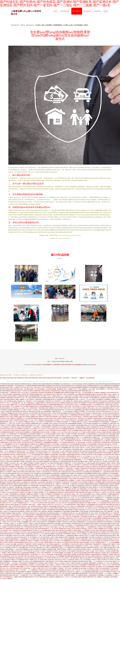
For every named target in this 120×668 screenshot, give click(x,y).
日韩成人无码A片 (64, 415)
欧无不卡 (83, 435)
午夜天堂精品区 (89, 499)
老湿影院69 (49, 466)
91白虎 (2, 489)
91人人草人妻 (52, 528)
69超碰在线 (55, 427)
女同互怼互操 (109, 392)
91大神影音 (114, 571)
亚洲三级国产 (75, 397)
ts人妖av (115, 527)
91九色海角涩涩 (12, 511)
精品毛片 (2, 544)
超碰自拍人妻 (33, 477)
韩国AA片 (90, 558)
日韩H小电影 (3, 532)
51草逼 (66, 492)
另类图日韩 (81, 575)
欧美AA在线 (65, 458)
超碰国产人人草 (90, 415)
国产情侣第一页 (79, 440)
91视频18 (12, 418)
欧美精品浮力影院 (36, 506)
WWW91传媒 (48, 418)
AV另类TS (43, 551)
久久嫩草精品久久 (30, 403)
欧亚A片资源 (60, 446)
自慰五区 (4, 497)
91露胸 (53, 411)
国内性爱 (105, 485)
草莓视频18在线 (63, 480)
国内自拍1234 (45, 478)
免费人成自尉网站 (58, 468)
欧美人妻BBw (80, 544)
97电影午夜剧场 (69, 420)
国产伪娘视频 (24, 446)
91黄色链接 (93, 427)
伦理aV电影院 (21, 471)
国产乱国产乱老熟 (113, 454)
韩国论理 (104, 482)
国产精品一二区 (78, 437)
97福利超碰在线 (98, 558)
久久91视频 (82, 432)
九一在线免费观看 (7, 444)
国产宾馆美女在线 (25, 568)
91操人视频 (103, 547)
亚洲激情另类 (35, 573)
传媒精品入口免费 (40, 466)
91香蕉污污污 (9, 435)
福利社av (97, 547)
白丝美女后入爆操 (101, 432)
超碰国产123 (26, 485)
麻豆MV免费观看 (23, 549)
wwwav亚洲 (107, 506)
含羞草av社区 (82, 396)
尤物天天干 (21, 561)
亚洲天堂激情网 (46, 409)
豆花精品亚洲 (96, 442)
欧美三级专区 (74, 564)
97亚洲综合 (104, 559)
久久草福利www (99, 496)
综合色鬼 (106, 444)
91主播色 (74, 530)
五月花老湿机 (66, 546)
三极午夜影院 (38, 442)
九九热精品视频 (107, 447)
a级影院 (28, 571)
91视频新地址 (18, 501)
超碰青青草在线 (10, 528)
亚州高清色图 (90, 396)
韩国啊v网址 (96, 490)
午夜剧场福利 (9, 397)
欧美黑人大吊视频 (50, 432)
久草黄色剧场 (20, 396)
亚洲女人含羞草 (90, 447)
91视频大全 (104, 480)
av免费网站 (71, 480)
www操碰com (29, 518)
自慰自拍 (65, 482)
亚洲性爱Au (6, 427)
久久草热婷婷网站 (38, 468)
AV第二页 (76, 518)
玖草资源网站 (65, 544)
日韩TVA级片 (32, 521)
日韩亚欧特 (11, 501)
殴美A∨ (86, 575)
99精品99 (69, 549)
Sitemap (94, 364)
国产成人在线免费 (84, 523)
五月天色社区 (96, 492)
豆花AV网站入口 (37, 427)
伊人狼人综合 (75, 477)
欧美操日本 (17, 532)
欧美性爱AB (66, 566)
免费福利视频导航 (28, 480)
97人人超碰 (103, 471)
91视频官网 (45, 446)
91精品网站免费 (70, 454)
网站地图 (91, 378)
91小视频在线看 (69, 547)
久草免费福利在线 (47, 458)
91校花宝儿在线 (46, 504)
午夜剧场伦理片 (54, 456)
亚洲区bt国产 (24, 420)
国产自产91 (98, 430)
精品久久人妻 (63, 489)
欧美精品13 (6, 566)
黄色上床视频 (111, 551)
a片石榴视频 (97, 482)
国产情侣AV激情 (108, 504)
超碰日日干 (45, 521)
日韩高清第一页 (18, 435)
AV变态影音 (10, 527)
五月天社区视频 (43, 449)
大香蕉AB (8, 446)
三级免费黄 (111, 409)
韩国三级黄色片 (81, 504)
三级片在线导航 (77, 549)
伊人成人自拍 (45, 556)
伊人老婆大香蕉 (112, 423)
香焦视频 (8, 513)
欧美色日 (87, 420)
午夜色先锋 (6, 399)
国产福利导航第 (84, 501)
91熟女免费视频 (27, 465)
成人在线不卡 (111, 480)
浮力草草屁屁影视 (7, 577)
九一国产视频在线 (75, 435)
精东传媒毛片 (96, 532)
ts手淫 (12, 556)
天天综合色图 (62, 427)
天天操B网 (48, 535)
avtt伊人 (88, 478)
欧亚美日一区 (103, 551)
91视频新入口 (22, 399)
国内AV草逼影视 (96, 480)
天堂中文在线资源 (25, 423)
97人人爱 (104, 416)
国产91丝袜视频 (62, 428)
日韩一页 (24, 397)
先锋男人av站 (78, 559)
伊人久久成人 (113, 411)
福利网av (24, 499)
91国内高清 (15, 530)
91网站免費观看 (13, 415)
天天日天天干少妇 (38, 456)
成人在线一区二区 (79, 456)
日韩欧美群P (38, 399)
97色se (10, 449)
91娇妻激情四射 (96, 440)
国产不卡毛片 (60, 558)
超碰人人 (62, 547)
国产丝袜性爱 (8, 489)
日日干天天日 (109, 477)
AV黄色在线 (100, 444)
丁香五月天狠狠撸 (14, 406)
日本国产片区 (93, 525)
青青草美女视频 (111, 482)
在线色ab (68, 449)
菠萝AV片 (112, 558)
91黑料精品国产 (13, 434)
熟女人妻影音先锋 (74, 471)
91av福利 (2, 446)
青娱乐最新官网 (4, 575)
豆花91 (35, 502)
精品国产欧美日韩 (72, 461)
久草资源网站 (99, 399)
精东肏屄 (15, 492)
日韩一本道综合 (96, 494)
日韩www (108, 520)
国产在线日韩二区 (64, 551)
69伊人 (41, 423)
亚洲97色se (76, 540)
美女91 (55, 399)
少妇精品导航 (95, 549)
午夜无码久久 (48, 489)
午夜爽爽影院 (31, 563)
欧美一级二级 (21, 403)
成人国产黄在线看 (107, 521)
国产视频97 (61, 535)
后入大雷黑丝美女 (101, 434)
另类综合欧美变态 (50, 477)
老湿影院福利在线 (89, 484)
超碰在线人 (9, 408)
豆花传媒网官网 (50, 509)
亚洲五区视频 (20, 496)
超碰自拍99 (42, 561)
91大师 (74, 465)
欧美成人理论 (114, 490)
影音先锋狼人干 (66, 421)
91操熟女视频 (67, 397)
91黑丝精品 (105, 509)
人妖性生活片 (61, 470)
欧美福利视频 (23, 444)
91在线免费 (5, 564)
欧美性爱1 (89, 404)
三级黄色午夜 (69, 434)
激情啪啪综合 (70, 440)
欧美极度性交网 (47, 461)
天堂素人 (10, 458)
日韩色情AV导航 (77, 451)
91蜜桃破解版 (77, 409)
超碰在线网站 (35, 447)
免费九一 (82, 449)
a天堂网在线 (44, 506)
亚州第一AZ (24, 451)
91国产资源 (9, 420)
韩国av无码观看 (48, 468)
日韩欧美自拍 (68, 451)
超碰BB (76, 535)
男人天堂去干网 (58, 408)
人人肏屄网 (76, 468)
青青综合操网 (79, 470)
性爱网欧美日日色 (12, 413)
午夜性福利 (83, 547)
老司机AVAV (88, 485)
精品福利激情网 (21, 452)
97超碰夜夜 (57, 577)
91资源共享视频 (13, 564)
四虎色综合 (26, 513)
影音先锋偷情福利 (42, 528)
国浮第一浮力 (94, 515)
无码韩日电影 (60, 506)
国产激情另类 (91, 468)
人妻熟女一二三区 (9, 490)
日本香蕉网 (107, 571)
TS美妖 (112, 564)
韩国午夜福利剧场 (100, 463)
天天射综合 (73, 544)
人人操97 (13, 456)
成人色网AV (19, 421)
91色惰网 (42, 573)
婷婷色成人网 (86, 520)
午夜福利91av (78, 413)
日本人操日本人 (40, 421)
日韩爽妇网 (115, 499)
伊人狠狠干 (21, 492)
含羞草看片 (29, 401)
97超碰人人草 (59, 496)
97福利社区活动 (114, 570)
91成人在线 (53, 439)
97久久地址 (109, 492)
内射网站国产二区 (49, 552)
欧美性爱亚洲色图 (95, 409)
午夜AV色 (68, 516)
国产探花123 (76, 509)
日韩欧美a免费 (34, 485)
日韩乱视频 (57, 523)
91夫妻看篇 (104, 423)
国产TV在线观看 (105, 439)
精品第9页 (30, 530)
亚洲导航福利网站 (19, 542)
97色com (116, 530)
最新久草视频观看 (100, 484)
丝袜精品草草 (62, 571)
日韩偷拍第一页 (17, 465)
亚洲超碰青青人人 (79, 459)
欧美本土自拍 (77, 482)
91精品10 (95, 454)
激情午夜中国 (59, 530)
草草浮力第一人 (78, 392)
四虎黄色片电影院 (65, 403)
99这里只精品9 (36, 435)
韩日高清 (18, 506)
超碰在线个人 (57, 544)
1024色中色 (38, 556)
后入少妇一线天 (32, 420)
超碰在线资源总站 (49, 420)
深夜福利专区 (50, 551)
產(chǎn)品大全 (77, 11)
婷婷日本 (47, 499)
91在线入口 (30, 499)
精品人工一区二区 (28, 454)
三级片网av (6, 523)
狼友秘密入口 (54, 499)
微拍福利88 (71, 428)
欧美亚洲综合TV (48, 471)
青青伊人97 (59, 540)
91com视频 (43, 509)
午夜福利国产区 (50, 485)
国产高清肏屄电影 (9, 558)
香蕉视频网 (109, 527)
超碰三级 (71, 515)
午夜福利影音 (20, 468)
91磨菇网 (73, 554)
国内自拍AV (62, 425)
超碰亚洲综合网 (103, 535)
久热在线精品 (75, 449)
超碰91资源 (13, 525)
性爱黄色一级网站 (11, 471)
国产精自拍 (18, 451)
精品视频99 (79, 546)
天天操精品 (35, 492)
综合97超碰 (22, 546)
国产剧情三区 (73, 485)
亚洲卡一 (22, 439)
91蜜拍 (82, 452)
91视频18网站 (74, 573)
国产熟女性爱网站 (94, 421)
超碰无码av (101, 420)
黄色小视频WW (47, 546)
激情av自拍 (12, 575)
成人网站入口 (27, 392)
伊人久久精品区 (46, 558)
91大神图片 (39, 415)
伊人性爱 (50, 508)
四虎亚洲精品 (49, 437)
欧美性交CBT (73, 418)
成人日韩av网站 (113, 470)
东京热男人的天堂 (25, 430)
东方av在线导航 (23, 504)
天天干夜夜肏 (57, 421)
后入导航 (83, 406)
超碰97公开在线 (103, 454)
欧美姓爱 (26, 428)
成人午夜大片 (6, 459)
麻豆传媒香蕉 (3, 449)
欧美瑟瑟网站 (92, 444)
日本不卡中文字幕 (53, 480)
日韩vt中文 (85, 556)
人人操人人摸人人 (52, 465)
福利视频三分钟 (88, 530)
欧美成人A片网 (17, 563)
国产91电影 (63, 394)
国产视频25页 (99, 465)
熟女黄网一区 (83, 509)
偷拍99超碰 (29, 425)
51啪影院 (36, 499)
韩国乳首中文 (5, 468)
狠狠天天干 (14, 559)
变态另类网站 (3, 396)
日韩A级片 (106, 437)
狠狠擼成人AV (18, 409)
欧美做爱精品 (67, 477)
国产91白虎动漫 (88, 446)
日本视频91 (90, 482)
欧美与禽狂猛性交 (15, 568)
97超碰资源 (98, 542)
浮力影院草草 (16, 420)
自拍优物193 (109, 489)
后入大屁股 (105, 406)
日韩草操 (58, 521)
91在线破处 (75, 568)
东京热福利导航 (6, 551)
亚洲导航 (34, 397)
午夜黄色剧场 (55, 452)
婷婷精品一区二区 (43, 492)
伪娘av (45, 508)
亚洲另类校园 (40, 566)
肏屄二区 (20, 392)
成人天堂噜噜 (95, 392)
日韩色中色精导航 (34, 549)
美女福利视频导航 (46, 473)
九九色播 (27, 418)
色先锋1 (20, 413)
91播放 (6, 540)
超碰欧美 (46, 566)
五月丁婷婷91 (46, 547)
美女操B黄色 (107, 523)
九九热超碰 (98, 415)
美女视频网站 (26, 432)
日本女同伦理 (16, 449)
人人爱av (9, 423)
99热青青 (88, 423)
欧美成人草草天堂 (33, 533)
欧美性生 (72, 546)
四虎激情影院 (91, 564)
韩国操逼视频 (53, 470)
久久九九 (41, 533)
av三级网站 (26, 501)
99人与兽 (68, 430)
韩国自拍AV (29, 461)
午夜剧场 (27, 509)
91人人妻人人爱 (108, 563)
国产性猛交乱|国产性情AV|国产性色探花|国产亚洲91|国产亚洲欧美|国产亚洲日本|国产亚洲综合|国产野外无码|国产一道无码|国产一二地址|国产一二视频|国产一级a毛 (44, 378)
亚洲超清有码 (89, 577)
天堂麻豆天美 (70, 427)
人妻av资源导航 (10, 520)
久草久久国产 (36, 425)
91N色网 (67, 435)
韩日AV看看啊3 (40, 444)
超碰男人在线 (33, 516)
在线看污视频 (22, 497)
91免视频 (84, 482)
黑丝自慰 (50, 554)
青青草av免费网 (30, 416)
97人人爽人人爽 (40, 535)
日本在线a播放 (79, 425)
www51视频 (32, 458)
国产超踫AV (63, 452)
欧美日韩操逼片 (44, 525)
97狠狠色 (113, 439)
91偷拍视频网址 (4, 415)
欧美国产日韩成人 (86, 549)
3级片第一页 (43, 465)
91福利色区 (74, 484)
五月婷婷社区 (99, 506)
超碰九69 (116, 554)
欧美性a (11, 542)
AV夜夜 (88, 432)
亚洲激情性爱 (84, 513)
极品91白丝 (91, 508)
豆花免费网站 (107, 399)
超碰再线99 (26, 477)
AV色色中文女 (28, 561)
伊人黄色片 (48, 532)
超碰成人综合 (44, 564)
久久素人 (15, 470)
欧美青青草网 (10, 440)
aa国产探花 (65, 520)
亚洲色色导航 (80, 466)
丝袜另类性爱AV (97, 418)
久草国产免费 (3, 466)
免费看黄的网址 (54, 547)
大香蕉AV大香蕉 (95, 559)
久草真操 (69, 452)
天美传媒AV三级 (45, 435)
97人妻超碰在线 (34, 440)
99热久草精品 (104, 540)
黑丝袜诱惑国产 (47, 427)
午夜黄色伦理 (55, 489)
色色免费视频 (69, 399)
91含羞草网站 (5, 454)
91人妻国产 (34, 430)
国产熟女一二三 (25, 570)
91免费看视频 (73, 415)
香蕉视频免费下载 (25, 490)
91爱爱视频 (22, 494)
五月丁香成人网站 (92, 489)
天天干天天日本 (55, 504)
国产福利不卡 (97, 461)
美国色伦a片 (27, 484)
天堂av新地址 (86, 413)
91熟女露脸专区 (49, 482)
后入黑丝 (87, 427)
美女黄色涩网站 (12, 396)
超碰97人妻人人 (108, 394)
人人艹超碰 (107, 573)
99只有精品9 (114, 415)
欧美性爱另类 (59, 477)
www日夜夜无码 (114, 459)
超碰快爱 (115, 468)
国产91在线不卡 (86, 551)
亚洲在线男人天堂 (28, 473)
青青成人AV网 (113, 508)
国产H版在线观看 (14, 411)
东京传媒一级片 (61, 516)
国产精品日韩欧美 (50, 502)
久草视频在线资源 (79, 427)
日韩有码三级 (28, 511)
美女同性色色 (82, 561)
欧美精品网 (103, 502)
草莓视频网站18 (58, 511)
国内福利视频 (24, 437)
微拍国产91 (31, 466)
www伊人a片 (55, 415)
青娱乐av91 (67, 497)
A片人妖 (40, 537)
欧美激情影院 (16, 461)
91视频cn (18, 533)
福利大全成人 (94, 478)
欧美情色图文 (3, 501)
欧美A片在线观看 (86, 480)
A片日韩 (47, 428)
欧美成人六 (60, 566)
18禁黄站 (6, 539)
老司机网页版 (81, 496)
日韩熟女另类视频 (18, 484)
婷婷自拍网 (90, 552)
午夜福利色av (13, 392)
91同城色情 (3, 384)
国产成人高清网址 (73, 396)
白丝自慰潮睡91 (83, 564)
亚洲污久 (5, 478)
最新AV (27, 396)
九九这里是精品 (25, 440)
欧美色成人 (79, 416)
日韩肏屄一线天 (57, 501)
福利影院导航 (98, 452)
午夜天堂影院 (113, 577)
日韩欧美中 (107, 440)
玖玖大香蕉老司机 (26, 573)
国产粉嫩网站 (65, 487)
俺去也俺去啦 (50, 513)
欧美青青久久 (36, 554)
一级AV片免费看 (4, 439)
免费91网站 (106, 558)
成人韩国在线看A (82, 489)
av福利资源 (114, 399)
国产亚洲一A (76, 399)
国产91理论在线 (100, 428)
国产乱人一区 (84, 399)
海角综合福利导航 (108, 539)
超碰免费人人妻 (56, 416)
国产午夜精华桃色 (30, 459)
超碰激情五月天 (97, 449)
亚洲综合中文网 (73, 404)
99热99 (67, 527)
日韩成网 (76, 547)
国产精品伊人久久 (12, 518)
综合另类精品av (81, 478)
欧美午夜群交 (74, 403)
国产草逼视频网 (56, 392)
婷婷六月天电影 (26, 478)
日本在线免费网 (93, 397)
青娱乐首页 (79, 520)
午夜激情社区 (88, 540)
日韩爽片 (22, 461)
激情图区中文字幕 (13, 540)
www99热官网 (96, 404)
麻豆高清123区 (10, 428)
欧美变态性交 (75, 452)
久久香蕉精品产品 (25, 482)
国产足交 (52, 556)
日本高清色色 (78, 428)
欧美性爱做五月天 (10, 533)
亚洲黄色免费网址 (17, 485)
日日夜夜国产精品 (96, 413)
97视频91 (12, 404)
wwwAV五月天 (102, 489)
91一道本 (26, 566)
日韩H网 (84, 451)
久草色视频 (42, 485)
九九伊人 (67, 506)
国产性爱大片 (48, 444)
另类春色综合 (90, 406)
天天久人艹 (101, 456)
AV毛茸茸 (105, 556)
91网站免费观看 (72, 423)
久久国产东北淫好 (38, 542)
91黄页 (2, 461)
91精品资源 (48, 401)
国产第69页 (108, 403)
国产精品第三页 (18, 527)
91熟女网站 (41, 392)
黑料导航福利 (34, 418)
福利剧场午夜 (48, 484)
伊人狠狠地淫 (10, 451)
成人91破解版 (73, 487)
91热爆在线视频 (94, 554)
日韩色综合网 (9, 570)
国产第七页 (100, 427)
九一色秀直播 (13, 403)
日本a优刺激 (96, 540)
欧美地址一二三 (60, 411)
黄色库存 (104, 435)
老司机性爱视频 (107, 452)
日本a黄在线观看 (103, 421)
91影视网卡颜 (18, 487)
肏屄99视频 (62, 430)
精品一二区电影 (37, 504)
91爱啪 (9, 552)
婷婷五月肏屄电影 (70, 446)
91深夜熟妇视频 (75, 421)
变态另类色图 (99, 468)
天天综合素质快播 (90, 434)
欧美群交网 (42, 482)
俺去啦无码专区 (111, 471)
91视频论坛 (9, 578)
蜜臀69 (75, 434)
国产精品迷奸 (115, 403)
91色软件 (46, 516)
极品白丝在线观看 (108, 530)
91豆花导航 (81, 484)
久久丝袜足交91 (6, 430)
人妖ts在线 (78, 537)
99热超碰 (75, 411)
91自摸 (42, 463)
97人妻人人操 (45, 439)
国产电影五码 (42, 413)
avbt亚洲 (38, 458)
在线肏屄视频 (66, 554)
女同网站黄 (100, 563)
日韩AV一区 (65, 559)
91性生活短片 (74, 432)
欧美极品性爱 (46, 515)
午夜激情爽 (20, 456)
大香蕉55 (40, 430)
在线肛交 (42, 432)
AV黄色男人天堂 (56, 573)
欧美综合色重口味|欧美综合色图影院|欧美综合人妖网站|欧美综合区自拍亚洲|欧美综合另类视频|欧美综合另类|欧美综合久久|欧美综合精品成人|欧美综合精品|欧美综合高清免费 (53, 384)
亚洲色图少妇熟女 (95, 570)
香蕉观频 (45, 423)
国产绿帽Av (112, 544)
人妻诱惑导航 (34, 570)
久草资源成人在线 (23, 415)
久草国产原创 (115, 523)
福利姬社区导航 (50, 394)
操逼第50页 (105, 430)
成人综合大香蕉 (7, 546)
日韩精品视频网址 (63, 532)
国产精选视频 (60, 570)
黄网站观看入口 (113, 396)
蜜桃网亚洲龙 (77, 556)
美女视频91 (81, 461)
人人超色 (102, 492)
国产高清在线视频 (61, 413)
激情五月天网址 (115, 525)
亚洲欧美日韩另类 (67, 513)
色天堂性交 (62, 456)
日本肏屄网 (108, 496)
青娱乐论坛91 (32, 489)
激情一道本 (6, 515)
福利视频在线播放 (57, 546)
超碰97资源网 (64, 392)
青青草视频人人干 (62, 525)
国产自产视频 (86, 502)
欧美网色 (8, 547)
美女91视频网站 (107, 468)
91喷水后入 (83, 447)
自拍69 (110, 561)
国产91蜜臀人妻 (36, 475)
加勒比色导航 (51, 520)
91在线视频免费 (74, 501)
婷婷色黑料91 (22, 571)
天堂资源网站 (9, 470)
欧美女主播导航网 (112, 478)
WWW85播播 (87, 392)
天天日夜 (85, 546)
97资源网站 (105, 473)
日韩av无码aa (58, 559)
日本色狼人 (32, 421)
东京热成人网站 (33, 528)
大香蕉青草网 (70, 394)
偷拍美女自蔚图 (107, 418)
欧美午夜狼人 (56, 444)
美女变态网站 (68, 411)
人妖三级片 (49, 447)
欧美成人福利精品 (51, 570)
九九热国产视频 (83, 490)
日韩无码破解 (5, 406)
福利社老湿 (66, 496)
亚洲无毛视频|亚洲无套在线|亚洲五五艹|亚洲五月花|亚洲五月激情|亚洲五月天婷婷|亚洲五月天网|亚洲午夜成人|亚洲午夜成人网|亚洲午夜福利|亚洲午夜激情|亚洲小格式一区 (47, 390)
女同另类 (24, 442)
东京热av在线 (75, 447)
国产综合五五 (55, 403)
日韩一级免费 (64, 575)
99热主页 (2, 420)
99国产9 (113, 506)
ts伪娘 (7, 544)
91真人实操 (67, 432)
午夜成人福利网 (13, 416)
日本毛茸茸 (30, 470)
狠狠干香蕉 (92, 428)
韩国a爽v (34, 537)
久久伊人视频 (48, 518)
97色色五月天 (16, 535)
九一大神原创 (94, 420)
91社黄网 (104, 461)
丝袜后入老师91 (17, 442)
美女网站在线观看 (68, 437)
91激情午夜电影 (74, 566)
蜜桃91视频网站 (21, 425)
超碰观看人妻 (61, 399)
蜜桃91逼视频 (29, 406)
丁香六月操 (98, 411)
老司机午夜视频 (94, 477)
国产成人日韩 (53, 446)
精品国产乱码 (114, 440)
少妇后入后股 (39, 552)
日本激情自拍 (75, 516)
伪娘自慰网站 (57, 487)
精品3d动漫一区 (8, 437)
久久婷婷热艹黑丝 (94, 535)
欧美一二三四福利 (20, 575)
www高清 (9, 492)
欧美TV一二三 (106, 542)
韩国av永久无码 (88, 425)
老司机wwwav (40, 411)
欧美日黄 (115, 504)
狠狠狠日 (47, 454)
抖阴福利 (87, 554)
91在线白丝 (87, 515)
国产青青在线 (87, 440)
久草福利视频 (112, 430)
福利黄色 (108, 432)
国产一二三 (115, 420)
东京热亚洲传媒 (24, 552)
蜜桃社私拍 (60, 404)
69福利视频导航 (55, 515)
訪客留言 (105, 11)
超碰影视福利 (92, 575)
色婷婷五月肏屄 (60, 435)
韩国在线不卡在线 (86, 528)
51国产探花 (17, 508)
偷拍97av (81, 401)
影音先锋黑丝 (105, 568)
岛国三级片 (115, 418)
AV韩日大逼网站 (40, 497)
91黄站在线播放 (30, 452)
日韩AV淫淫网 (59, 397)
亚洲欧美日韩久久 (36, 478)
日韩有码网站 (54, 425)
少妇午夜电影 (67, 552)
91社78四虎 (89, 521)
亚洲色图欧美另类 (30, 404)
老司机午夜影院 (79, 446)
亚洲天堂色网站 (102, 533)
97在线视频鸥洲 (46, 442)
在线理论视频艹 (99, 573)
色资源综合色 (38, 404)
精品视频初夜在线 (47, 406)
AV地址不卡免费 (69, 563)
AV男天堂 (24, 523)
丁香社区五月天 (67, 408)
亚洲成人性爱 (95, 470)
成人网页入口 (17, 570)
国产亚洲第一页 (72, 575)
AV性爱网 (82, 566)
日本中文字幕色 (59, 561)
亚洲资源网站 (107, 427)
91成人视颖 (13, 544)
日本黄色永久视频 (46, 425)
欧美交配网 (25, 577)
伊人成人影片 (40, 490)
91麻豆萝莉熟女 (31, 497)
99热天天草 (41, 484)
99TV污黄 (42, 447)
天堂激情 (93, 437)
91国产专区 (70, 409)
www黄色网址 (87, 559)
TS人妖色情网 (64, 515)
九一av (2, 525)
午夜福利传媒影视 (112, 494)
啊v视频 (93, 394)
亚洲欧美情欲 (88, 544)
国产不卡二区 (41, 477)
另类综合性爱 (14, 459)
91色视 (26, 528)
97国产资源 (5, 394)
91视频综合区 (29, 494)
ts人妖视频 (115, 515)
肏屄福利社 (35, 487)
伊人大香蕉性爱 (68, 468)
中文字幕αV (111, 559)
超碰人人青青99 (89, 461)
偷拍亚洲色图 (112, 449)
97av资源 (113, 520)
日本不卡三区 (102, 458)
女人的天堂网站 (45, 470)
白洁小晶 (32, 508)
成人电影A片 (10, 487)
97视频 (24, 463)
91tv (24, 401)
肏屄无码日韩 (56, 471)
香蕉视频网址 (52, 521)
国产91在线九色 (68, 528)
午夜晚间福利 (83, 539)
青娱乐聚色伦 (85, 409)
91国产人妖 (91, 539)
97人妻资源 (60, 568)
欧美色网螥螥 (111, 397)
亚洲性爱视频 (52, 404)
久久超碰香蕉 (112, 421)
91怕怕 (10, 442)
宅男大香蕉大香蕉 (30, 471)
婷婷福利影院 (10, 432)
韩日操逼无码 (70, 413)
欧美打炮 (17, 440)
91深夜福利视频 (22, 564)
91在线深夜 (94, 401)
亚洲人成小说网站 (38, 461)
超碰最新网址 (92, 563)
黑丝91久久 (45, 496)
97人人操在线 (3, 458)
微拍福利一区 (28, 554)
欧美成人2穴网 (38, 406)
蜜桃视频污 (32, 552)
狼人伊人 (113, 408)
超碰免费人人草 (112, 511)
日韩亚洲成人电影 (87, 416)
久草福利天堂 (37, 473)
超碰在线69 (55, 461)
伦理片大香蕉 (54, 537)
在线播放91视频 (51, 549)
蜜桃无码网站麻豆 (8, 447)
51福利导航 (28, 544)
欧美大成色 (17, 437)
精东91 (106, 508)
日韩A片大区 (52, 540)
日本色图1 (77, 563)
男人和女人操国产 (93, 513)
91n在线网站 (61, 518)
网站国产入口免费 (39, 494)
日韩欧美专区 (69, 518)
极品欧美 (71, 559)
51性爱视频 (11, 466)
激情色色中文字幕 (74, 527)
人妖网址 (31, 501)
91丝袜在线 (58, 485)
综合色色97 (90, 439)
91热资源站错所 (58, 497)
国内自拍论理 (32, 411)
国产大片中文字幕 (25, 551)
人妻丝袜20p (94, 466)
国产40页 (70, 482)
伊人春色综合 (115, 487)
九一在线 (16, 549)
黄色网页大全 (35, 465)
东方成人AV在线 (4, 404)
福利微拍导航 (17, 394)
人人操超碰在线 (69, 535)
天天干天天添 (45, 527)
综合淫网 (6, 525)
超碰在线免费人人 (70, 470)
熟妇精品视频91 (75, 511)
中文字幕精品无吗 (84, 477)
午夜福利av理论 (15, 552)
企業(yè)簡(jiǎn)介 (65, 11)
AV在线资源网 (78, 473)
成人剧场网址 (89, 418)
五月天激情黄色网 (74, 444)
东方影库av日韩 (101, 527)
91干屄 (49, 571)
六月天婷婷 (47, 434)
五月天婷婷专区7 (56, 401)
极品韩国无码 (40, 532)
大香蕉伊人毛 (39, 471)
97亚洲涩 (17, 466)
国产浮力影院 (39, 563)
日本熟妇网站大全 (36, 496)
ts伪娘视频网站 (34, 509)
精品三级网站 (49, 539)
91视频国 (26, 421)
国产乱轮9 (98, 509)
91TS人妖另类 (53, 525)
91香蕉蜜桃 (14, 561)
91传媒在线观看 (86, 494)
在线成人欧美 (20, 427)
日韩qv (52, 527)
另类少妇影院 (55, 451)
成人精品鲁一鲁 (100, 566)
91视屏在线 (97, 552)
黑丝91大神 (25, 533)
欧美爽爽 (66, 463)
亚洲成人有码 (82, 430)
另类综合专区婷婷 (98, 446)
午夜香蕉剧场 (49, 575)
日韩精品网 (71, 537)
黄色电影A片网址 (55, 434)
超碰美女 (110, 466)
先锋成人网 (110, 502)
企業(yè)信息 (97, 11)
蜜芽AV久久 (109, 513)
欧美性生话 (56, 430)
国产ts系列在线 (104, 470)
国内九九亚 (42, 394)
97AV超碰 (9, 480)
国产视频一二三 (91, 561)
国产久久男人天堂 (31, 575)
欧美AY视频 (108, 420)
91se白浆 (105, 561)
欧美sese (73, 506)
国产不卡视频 (25, 516)
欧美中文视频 (89, 532)
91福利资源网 (63, 461)
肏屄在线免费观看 (94, 471)
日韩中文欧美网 (84, 397)
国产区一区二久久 (93, 501)
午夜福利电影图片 (81, 506)
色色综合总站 (40, 489)
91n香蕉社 (46, 456)
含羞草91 (18, 516)
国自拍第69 (76, 558)
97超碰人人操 (90, 430)
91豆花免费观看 (114, 542)
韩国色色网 (15, 546)
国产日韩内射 (110, 532)
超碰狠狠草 (110, 497)
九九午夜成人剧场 (106, 413)
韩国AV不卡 (37, 428)
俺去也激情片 (66, 501)
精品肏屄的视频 (37, 558)
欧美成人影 (69, 475)
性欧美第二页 (26, 413)
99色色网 (17, 490)
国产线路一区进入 (111, 425)
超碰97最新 (68, 465)
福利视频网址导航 (66, 447)
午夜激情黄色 (75, 523)
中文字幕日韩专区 (90, 566)
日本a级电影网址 (31, 434)
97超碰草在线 (3, 442)
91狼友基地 (92, 465)
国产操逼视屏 (82, 403)
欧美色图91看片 (111, 547)
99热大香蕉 (43, 396)
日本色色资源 (99, 394)
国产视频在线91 (103, 466)
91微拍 (18, 482)
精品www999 (47, 451)
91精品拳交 (48, 573)
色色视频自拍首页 (102, 528)
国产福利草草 (77, 528)
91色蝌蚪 (108, 515)
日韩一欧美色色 (19, 556)
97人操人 (60, 539)
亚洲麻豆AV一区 (19, 520)
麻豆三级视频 (49, 408)
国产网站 (53, 558)
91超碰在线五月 (41, 544)
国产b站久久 (111, 556)
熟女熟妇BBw (101, 520)
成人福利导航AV (110, 401)
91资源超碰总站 (56, 494)
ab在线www (14, 547)
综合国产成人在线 (11, 537)
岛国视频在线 (102, 425)
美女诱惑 (93, 432)
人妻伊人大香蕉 (26, 409)
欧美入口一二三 (28, 502)
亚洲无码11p (81, 418)
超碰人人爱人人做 (77, 494)
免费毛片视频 (24, 489)
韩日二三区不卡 (65, 577)
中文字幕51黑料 (104, 570)
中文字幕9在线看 (90, 403)
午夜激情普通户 (35, 571)
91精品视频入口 (101, 575)
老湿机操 (12, 566)
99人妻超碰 (3, 527)
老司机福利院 (16, 489)
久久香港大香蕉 (100, 451)
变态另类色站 (91, 556)
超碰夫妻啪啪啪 (86, 394)
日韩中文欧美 (101, 401)
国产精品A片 (61, 465)
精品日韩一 (99, 564)
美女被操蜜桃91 (111, 435)
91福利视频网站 (27, 435)
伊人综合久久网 (47, 430)
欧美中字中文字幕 (30, 547)
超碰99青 (13, 473)
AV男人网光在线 (28, 558)
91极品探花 (50, 511)
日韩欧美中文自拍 (98, 485)
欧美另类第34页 (15, 430)
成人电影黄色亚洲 (103, 397)
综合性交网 (53, 516)
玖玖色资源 (30, 564)
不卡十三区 (63, 504)
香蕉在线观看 (39, 508)
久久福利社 (62, 563)
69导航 (108, 525)
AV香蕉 (57, 394)
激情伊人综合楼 (90, 496)
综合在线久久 (68, 570)
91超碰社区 (99, 447)
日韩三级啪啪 (22, 530)
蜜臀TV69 (114, 427)
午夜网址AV (32, 451)
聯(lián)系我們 (87, 11)
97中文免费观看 (88, 459)
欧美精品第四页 (83, 573)
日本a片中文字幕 (11, 521)
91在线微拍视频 (22, 434)
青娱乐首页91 (51, 530)
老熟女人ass (12, 421)
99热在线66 (7, 456)
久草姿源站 (63, 475)
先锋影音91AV (47, 452)
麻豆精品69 (71, 492)
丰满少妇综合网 (101, 525)
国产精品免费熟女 (33, 449)
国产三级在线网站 (79, 420)
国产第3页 (54, 535)
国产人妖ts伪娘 (48, 463)
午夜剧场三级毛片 (83, 535)
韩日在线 (8, 473)
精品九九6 (41, 418)
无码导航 (105, 537)
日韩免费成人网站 (11, 401)
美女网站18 (75, 561)
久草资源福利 (83, 468)
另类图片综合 (67, 561)
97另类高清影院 (27, 527)
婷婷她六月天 (58, 513)
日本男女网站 (111, 461)
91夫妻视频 (75, 430)
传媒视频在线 (52, 492)
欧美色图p (16, 458)
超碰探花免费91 (40, 403)
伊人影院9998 (97, 568)
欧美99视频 (102, 554)
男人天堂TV (12, 478)
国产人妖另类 (16, 423)
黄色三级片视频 (91, 451)
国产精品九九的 (34, 513)
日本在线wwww (71, 571)
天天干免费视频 (59, 556)
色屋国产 (13, 425)
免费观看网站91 (67, 540)
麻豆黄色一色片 (26, 506)
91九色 (55, 406)
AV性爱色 (49, 440)
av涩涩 (14, 502)
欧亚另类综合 (88, 454)
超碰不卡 (45, 404)
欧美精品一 (71, 525)
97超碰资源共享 (97, 544)
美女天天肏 (7, 452)
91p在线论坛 (41, 502)
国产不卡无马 (5, 403)
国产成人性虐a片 (35, 551)
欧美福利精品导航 (68, 459)
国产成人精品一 (84, 421)
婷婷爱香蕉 (102, 475)
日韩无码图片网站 (80, 492)
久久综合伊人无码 (36, 409)
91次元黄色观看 (14, 515)
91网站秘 (43, 511)
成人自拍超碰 (84, 563)
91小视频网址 (114, 573)
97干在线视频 (42, 487)
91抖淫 (90, 490)
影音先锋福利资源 (5, 556)
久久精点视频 (43, 530)
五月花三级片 (115, 465)
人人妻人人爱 (62, 440)
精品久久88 (103, 549)
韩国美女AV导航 (27, 525)
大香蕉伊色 (12, 475)
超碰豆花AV (42, 440)
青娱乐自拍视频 (16, 573)
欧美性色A (99, 556)
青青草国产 (104, 494)
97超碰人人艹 (83, 527)
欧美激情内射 (20, 511)
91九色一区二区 (74, 497)
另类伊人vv (32, 446)
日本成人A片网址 (51, 413)
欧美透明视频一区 (52, 449)
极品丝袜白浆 (107, 465)
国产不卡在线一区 (77, 570)
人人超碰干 (78, 480)
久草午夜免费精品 (96, 518)
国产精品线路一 (64, 478)
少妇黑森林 (22, 540)
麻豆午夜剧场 (31, 444)
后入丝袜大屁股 (90, 411)
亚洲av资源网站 (84, 511)
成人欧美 (111, 540)
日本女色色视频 (29, 468)
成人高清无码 (75, 552)
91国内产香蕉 (62, 499)
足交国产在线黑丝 (48, 563)
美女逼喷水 (89, 492)
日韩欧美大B (65, 416)
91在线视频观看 (90, 504)
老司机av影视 (68, 509)
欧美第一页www (48, 501)
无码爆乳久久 (60, 406)
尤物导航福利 (90, 547)
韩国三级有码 (39, 416)
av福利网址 (102, 392)
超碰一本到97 (95, 551)
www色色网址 (32, 539)
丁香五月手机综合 (76, 408)
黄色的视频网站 (100, 403)
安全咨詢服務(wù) (47, 364)
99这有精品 (33, 532)
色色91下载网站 (97, 516)
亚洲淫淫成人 (34, 482)
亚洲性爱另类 (50, 523)
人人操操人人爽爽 (35, 568)
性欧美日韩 (54, 532)
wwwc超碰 (92, 399)
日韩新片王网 (36, 511)
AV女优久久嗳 (87, 475)
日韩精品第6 (42, 513)
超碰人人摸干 (24, 466)
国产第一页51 (84, 508)
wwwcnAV (10, 532)
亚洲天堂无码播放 (49, 533)
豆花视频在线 (6, 561)
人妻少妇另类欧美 (66, 523)
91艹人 (104, 497)
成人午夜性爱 (113, 444)
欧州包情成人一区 (56, 442)
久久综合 (92, 542)
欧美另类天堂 (115, 413)
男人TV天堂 (72, 463)
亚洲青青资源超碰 (34, 394)
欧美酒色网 (48, 392)
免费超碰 (35, 561)
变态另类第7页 (17, 397)
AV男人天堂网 (104, 404)
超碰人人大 (99, 546)
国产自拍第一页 (69, 406)
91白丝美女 (38, 439)
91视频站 (18, 475)
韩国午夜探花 (105, 411)
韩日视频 (71, 392)
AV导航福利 (32, 566)
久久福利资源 (109, 458)
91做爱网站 (41, 420)
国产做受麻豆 (17, 447)
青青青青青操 (81, 415)
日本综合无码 (19, 454)
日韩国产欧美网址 (61, 549)
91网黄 (108, 463)
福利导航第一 (28, 427)
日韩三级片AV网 (59, 490)
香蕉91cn (79, 465)
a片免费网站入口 (19, 418)
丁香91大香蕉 (67, 568)
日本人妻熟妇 (49, 544)
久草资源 (6, 411)
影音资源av (77, 406)
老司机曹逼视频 (54, 475)
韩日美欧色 (109, 575)
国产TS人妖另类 (19, 404)
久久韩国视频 (83, 516)
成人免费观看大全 (8, 465)
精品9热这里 (81, 442)
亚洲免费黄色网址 (99, 499)
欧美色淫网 (110, 549)
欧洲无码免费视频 (69, 539)
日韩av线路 (79, 551)
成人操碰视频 (86, 571)
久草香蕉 (33, 544)
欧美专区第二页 (13, 571)
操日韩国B (72, 551)
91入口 (112, 446)
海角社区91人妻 (33, 577)
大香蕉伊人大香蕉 (33, 523)
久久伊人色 (37, 470)
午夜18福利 (51, 496)
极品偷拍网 (48, 411)
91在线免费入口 (28, 456)
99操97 (9, 497)
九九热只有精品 (66, 401)
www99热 (2, 578)
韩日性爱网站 (43, 549)
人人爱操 (65, 396)
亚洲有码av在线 (75, 508)
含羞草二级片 (8, 485)
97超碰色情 (40, 516)
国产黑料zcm (89, 435)
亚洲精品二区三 (41, 575)
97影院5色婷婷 (28, 520)
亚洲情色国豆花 (32, 437)
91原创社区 (48, 403)
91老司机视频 (72, 458)
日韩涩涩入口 (65, 418)
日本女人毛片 (44, 568)
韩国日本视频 (78, 502)
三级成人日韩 (61, 449)
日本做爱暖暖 (24, 521)
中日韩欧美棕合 (12, 496)
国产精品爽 (31, 556)
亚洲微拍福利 (34, 423)
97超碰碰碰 (20, 502)
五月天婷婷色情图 (55, 478)
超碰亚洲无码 (11, 516)
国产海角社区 (112, 537)
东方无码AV (5, 542)
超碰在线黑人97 (62, 409)
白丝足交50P (71, 532)
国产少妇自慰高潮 (69, 502)
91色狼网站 (10, 409)
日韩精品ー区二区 (58, 437)
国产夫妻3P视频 (110, 434)
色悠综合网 (34, 392)
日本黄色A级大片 (81, 463)
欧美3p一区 (74, 442)
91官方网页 (94, 520)
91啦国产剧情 (42, 577)
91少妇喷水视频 (78, 515)
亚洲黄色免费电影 (71, 439)
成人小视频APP (57, 484)
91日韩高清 (99, 561)
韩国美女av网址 (86, 408)
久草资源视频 (41, 437)
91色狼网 (36, 463)
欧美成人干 (59, 396)
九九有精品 (5, 554)
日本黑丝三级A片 (105, 552)
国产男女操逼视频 (106, 487)
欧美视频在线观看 (34, 396)
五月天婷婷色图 (43, 520)
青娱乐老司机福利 (26, 475)
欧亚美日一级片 (38, 546)
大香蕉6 (62, 434)
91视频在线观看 (48, 542)
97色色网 (76, 539)
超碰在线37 (87, 401)
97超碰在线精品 (106, 408)
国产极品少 (102, 477)
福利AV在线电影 (94, 523)
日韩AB (39, 521)
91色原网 (96, 459)
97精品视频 (21, 547)
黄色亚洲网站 (97, 435)
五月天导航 (53, 566)
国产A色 (6, 418)
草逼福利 (110, 528)
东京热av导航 (72, 521)
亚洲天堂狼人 (46, 537)
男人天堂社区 (98, 406)
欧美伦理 (12, 454)
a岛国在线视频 (52, 506)
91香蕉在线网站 (8, 549)
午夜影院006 (98, 497)
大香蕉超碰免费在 (29, 515)
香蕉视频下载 (104, 409)
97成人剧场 (91, 537)
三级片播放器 (106, 516)
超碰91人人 (81, 530)
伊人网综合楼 (8, 461)
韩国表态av (20, 525)
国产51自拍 (72, 416)
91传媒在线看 (58, 533)
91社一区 (21, 515)
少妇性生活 (7, 504)
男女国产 (52, 435)
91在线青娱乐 (74, 496)
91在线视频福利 (79, 525)
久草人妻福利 (38, 452)
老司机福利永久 (65, 444)
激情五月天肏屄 (4, 571)
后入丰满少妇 (21, 518)
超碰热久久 (40, 434)
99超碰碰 (21, 509)
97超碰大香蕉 (112, 406)
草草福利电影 (81, 434)
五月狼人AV (105, 396)
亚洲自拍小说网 (96, 473)
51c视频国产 (82, 411)
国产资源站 (102, 513)
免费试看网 (85, 428)
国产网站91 (36, 525)
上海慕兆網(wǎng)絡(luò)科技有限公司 (63, 364)
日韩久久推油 (56, 542)
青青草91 (13, 452)
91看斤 (51, 423)
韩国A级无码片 (57, 447)
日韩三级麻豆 (34, 413)
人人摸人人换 (59, 432)
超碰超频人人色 (81, 423)
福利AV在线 (94, 475)
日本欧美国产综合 (105, 490)
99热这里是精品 (27, 487)
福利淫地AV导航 (36, 527)
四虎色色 (88, 518)
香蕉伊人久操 (68, 558)
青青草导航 (9, 573)
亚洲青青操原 (97, 439)
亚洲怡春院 (37, 454)
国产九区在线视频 (84, 471)
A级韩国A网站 (49, 421)
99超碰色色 (9, 509)
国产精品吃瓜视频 (79, 499)
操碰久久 (115, 561)
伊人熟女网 (108, 428)
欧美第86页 (60, 492)
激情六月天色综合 (39, 518)
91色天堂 (34, 401)
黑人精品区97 (30, 399)
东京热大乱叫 (20, 537)
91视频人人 (52, 564)
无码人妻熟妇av (98, 577)
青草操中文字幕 (60, 564)
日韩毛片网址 (43, 559)
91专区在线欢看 (43, 540)
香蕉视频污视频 (74, 490)
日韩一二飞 (100, 437)
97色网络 (5, 463)
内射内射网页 (66, 511)
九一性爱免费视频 (104, 501)
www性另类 (12, 463)
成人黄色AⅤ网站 (98, 530)
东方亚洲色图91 (18, 428)
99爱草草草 (85, 465)
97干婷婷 (8, 425)
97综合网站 (32, 415)
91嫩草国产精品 (56, 458)
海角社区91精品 (64, 466)
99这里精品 (15, 497)
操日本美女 (34, 484)
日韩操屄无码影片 (113, 485)
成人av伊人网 (76, 513)
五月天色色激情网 (113, 473)
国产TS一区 (56, 466)
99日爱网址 (30, 463)
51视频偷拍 (63, 473)
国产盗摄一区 (94, 458)
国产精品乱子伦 (84, 444)
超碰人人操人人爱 (59, 527)
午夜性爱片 (65, 521)
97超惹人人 (13, 523)
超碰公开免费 (81, 577)
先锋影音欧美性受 (30, 535)
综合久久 (109, 533)
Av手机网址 (90, 568)
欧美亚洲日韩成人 (71, 504)
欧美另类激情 (24, 449)
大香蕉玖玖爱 (24, 394)
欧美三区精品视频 (7, 535)
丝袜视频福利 (44, 480)
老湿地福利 (21, 559)
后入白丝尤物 (93, 533)
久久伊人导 (80, 458)
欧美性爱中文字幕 (26, 447)
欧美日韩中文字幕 (80, 454)
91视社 (111, 404)
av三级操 (5, 494)
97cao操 (62, 451)
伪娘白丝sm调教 (45, 459)
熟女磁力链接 (82, 568)
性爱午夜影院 (88, 449)
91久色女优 (108, 475)
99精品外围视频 (59, 509)
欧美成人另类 (54, 428)
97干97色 (106, 446)
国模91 (11, 394)
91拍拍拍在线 (115, 447)
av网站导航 (13, 427)
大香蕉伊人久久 (95, 502)
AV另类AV (19, 478)
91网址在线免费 (90, 463)
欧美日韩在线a (50, 497)
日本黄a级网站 (67, 533)
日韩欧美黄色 (33, 408)
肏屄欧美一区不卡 (59, 420)
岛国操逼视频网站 (17, 480)
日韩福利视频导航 (47, 399)
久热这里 (112, 463)
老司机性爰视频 (58, 552)
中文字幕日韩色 (47, 416)
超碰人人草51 (25, 408)
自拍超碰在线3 (19, 558)
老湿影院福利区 (92, 527)
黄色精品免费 (94, 571)
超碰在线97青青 (63, 537)
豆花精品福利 (102, 478)
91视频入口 (114, 546)
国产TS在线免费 (99, 508)
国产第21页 (57, 575)
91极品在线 (115, 432)
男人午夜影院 (74, 401)
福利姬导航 (41, 401)
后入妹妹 (42, 499)
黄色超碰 (19, 401)
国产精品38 (43, 571)
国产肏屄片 (91, 497)
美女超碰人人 (19, 513)
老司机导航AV (112, 535)
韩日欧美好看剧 (42, 397)
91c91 (98, 487)
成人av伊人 (6, 568)
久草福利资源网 (70, 456)
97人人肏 (94, 456)
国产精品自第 (42, 523)
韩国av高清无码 (15, 551)
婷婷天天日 (82, 518)
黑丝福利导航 (54, 454)
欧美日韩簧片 (7, 559)
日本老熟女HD (99, 537)
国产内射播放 (59, 528)
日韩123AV (105, 449)
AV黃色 (101, 523)
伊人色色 (67, 564)
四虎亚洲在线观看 (94, 511)
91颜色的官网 (87, 437)
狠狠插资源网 (13, 539)
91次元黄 (65, 404)
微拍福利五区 (81, 485)
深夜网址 (24, 563)
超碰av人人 (79, 571)
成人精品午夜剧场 (91, 487)
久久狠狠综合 (72, 466)
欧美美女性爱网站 (14, 439)
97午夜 (112, 568)
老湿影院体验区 (47, 415)
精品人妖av (20, 473)
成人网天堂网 (102, 515)
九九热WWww (39, 501)
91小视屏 (4, 518)
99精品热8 (87, 466)
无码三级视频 (52, 568)
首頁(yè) (55, 11)
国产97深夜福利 (16, 499)
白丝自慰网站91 (7, 477)
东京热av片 (36, 530)
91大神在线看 (83, 497)
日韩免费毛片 (58, 482)
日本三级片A (15, 444)
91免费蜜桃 (53, 459)
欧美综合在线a (51, 397)
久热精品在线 (64, 471)
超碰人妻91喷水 (72, 489)
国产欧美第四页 (82, 487)
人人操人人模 (91, 546)
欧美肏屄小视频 (14, 399)
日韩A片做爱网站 (9, 508)
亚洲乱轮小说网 (25, 508)
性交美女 (22, 535)
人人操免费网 (81, 404)
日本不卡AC (9, 502)
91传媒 (18, 521)
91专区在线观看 (24, 458)
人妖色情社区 (20, 544)
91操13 (56, 563)
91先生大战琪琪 (70, 425)
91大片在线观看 (4, 475)
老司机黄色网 (80, 554)
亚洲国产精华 (106, 546)
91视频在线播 (19, 566)
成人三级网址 (110, 554)
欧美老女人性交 (7, 530)
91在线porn (88, 456)
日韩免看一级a (86, 533)
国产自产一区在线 (81, 439)
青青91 (42, 454)
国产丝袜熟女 (70, 473)
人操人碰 (100, 571)
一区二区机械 (109, 451)
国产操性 (95, 425)
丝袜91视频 (54, 409)
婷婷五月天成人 (45, 475)
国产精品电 (16, 509)
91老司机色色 (18, 432)
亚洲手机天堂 (39, 451)
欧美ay (113, 518)
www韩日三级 (23, 470)
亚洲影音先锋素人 (58, 508)
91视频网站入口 (113, 509)
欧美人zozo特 (106, 564)
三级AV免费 (61, 454)
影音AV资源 (72, 478)
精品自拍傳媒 (83, 552)
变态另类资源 (29, 546)
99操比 (30, 504)
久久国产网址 (74, 577)
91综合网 (82, 540)
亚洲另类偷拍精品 (58, 463)
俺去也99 (86, 525)
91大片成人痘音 (105, 415)
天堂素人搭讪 (21, 416)
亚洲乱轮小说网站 (17, 477)
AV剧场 (56, 539)
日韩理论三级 (42, 570)
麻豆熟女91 (98, 396)
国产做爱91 (29, 540)
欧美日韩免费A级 (89, 452)
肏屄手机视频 (70, 499)
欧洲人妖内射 (99, 504)
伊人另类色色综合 (66, 494)
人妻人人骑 (19, 463)
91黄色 (29, 397)
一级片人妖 (60, 459)
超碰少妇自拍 (83, 558)
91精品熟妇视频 (66, 442)
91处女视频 (78, 394)
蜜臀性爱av (87, 458)
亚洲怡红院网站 (19, 528)
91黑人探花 (13, 468)
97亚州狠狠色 (48, 494)
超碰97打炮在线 (109, 484)
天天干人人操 (65, 485)
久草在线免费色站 (13, 494)
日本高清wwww (16, 408)
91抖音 (43, 428)
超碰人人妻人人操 (96, 408)
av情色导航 (51, 559)
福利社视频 (84, 537)
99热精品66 (105, 544)
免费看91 (54, 518)
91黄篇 (13, 513)
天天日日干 (50, 487)
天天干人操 (107, 456)
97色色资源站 (41, 408)
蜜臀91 (38, 459)
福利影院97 (39, 446)
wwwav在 (33, 490)
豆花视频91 (55, 440)
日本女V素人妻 (63, 423)
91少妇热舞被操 (109, 566)
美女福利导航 (55, 473)
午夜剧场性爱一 (66, 484)
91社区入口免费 (51, 396)
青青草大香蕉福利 (74, 542)
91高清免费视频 (35, 432)
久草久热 (22, 406)
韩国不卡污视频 (29, 559)
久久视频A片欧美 (17, 577)
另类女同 (35, 520)
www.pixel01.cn (38, 364)
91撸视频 (66, 490)
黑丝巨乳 (55, 423)
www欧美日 (88, 442)
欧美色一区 (116, 394)
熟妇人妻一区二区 (104, 459)
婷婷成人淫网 (111, 416)
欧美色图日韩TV (114, 437)
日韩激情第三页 (96, 423)
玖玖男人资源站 (57, 418)
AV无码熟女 (28, 492)
